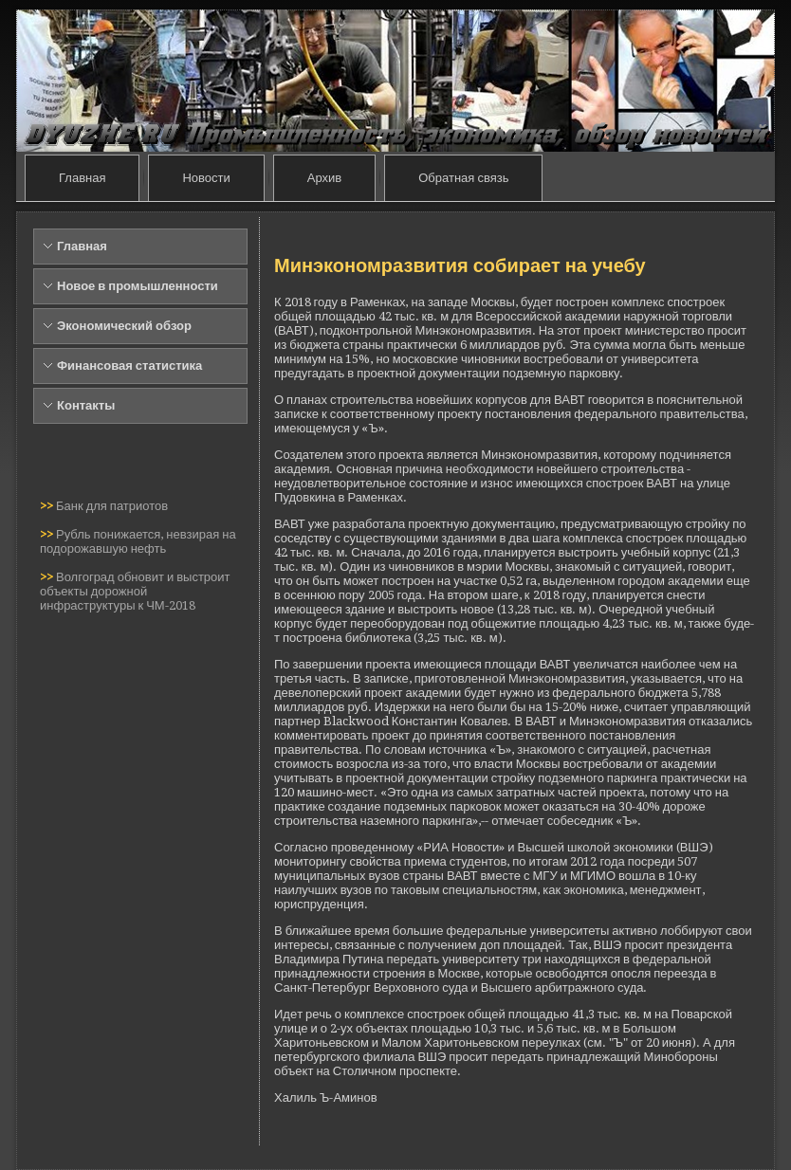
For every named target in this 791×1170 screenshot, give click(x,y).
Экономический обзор (124, 326)
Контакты (86, 405)
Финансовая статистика (129, 365)
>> (48, 506)
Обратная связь (463, 178)
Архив (324, 178)
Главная (82, 178)
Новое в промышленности (137, 286)
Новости (206, 178)
